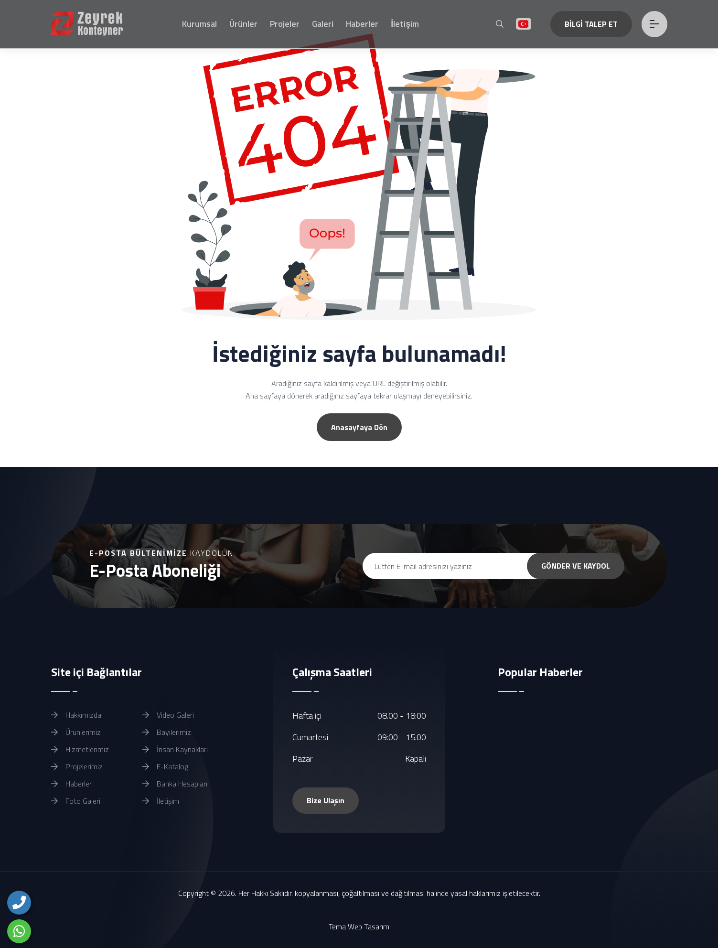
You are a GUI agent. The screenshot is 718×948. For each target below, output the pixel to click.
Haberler (362, 23)
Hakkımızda (76, 715)
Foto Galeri (75, 801)
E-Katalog (165, 766)
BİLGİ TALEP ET (591, 24)
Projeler (285, 23)
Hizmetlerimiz (80, 749)
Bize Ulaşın (325, 800)
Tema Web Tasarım (359, 926)
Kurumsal (199, 23)
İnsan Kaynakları (175, 749)
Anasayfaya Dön (359, 427)
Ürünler (243, 23)
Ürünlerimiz (76, 732)
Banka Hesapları (174, 783)
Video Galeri (168, 715)
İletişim (405, 23)
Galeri (322, 23)
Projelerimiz (77, 766)
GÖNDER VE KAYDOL (575, 565)
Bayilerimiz (166, 732)
